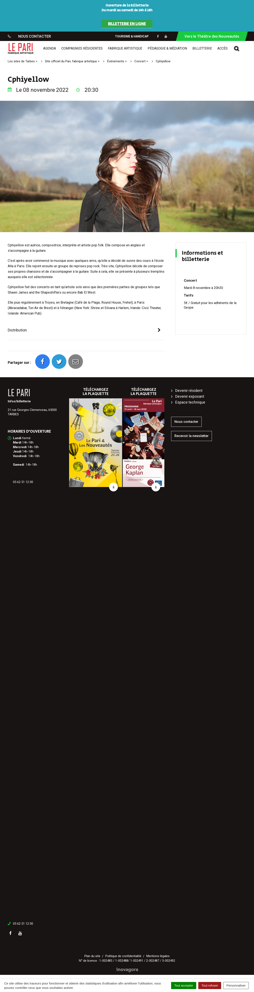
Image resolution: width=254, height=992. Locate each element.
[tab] (86, 330)
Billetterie (202, 48)
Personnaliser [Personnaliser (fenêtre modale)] (236, 985)
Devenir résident (188, 390)
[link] (17, 438)
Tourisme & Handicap (132, 36)
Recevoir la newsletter (191, 436)
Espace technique (190, 402)
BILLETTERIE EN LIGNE (127, 24)
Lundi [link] (17, 438)
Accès (222, 48)
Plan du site (92, 956)
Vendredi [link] (20, 456)
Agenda (49, 48)
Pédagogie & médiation (167, 48)
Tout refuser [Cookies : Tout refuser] (209, 985)
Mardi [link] (17, 442)
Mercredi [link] (20, 447)
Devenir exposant (189, 396)
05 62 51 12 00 (23, 924)
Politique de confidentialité (123, 956)
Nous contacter (186, 422)
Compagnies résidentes (82, 48)
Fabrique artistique (125, 48)
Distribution (17, 330)
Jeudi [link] (17, 451)
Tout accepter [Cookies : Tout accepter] (183, 985)
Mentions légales (158, 956)
